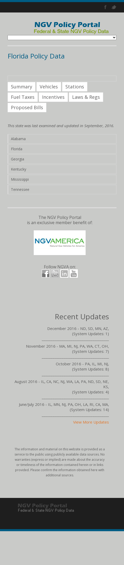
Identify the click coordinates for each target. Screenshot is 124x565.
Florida (16, 148)
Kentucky (18, 169)
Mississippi (20, 179)
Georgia (17, 159)
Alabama (18, 138)
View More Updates (91, 422)
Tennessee (20, 189)
